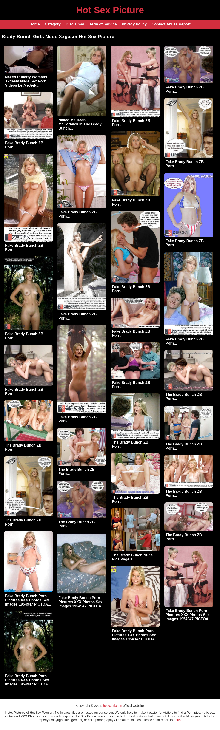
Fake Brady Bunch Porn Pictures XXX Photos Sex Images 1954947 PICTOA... (28, 600)
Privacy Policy (134, 24)
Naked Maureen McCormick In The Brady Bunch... (80, 124)
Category (53, 24)
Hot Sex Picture (110, 10)
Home (34, 24)
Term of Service (103, 24)
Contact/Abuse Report (171, 24)
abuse (178, 720)
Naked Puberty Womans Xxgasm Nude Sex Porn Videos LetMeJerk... (26, 81)
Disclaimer (75, 24)
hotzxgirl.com (112, 705)
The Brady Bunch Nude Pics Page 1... (132, 557)
